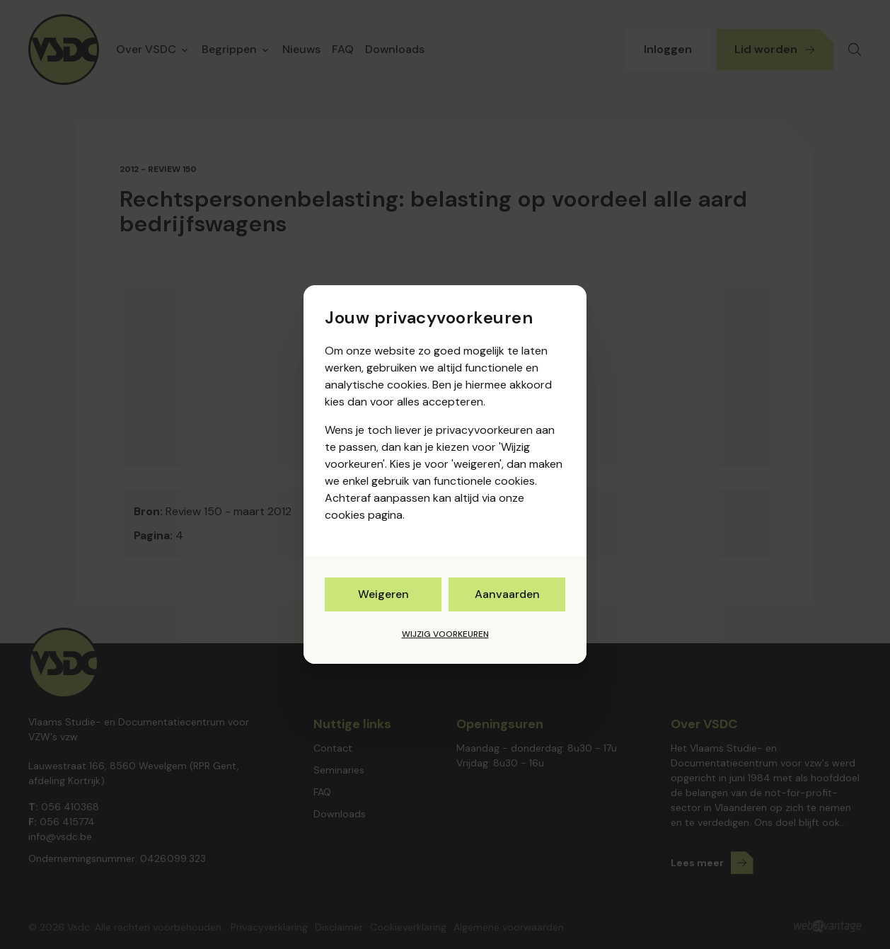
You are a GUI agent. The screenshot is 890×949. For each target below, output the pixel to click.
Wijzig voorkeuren (445, 634)
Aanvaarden (507, 594)
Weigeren (383, 594)
